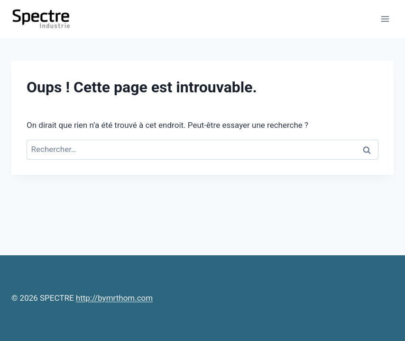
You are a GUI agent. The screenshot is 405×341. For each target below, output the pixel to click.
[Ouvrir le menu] (385, 18)
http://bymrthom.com (114, 298)
